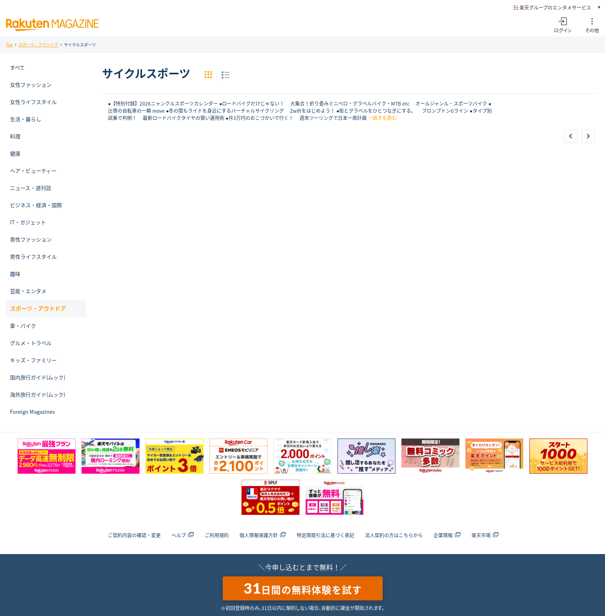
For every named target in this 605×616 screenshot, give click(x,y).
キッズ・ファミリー (33, 360)
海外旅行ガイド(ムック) (37, 394)
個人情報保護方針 (263, 535)
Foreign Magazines (32, 411)
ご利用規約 (217, 535)
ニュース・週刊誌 (30, 187)
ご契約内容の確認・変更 (134, 535)
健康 (15, 153)
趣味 (15, 273)
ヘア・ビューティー (33, 170)
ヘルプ (183, 535)
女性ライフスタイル (33, 102)
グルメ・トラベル (31, 343)
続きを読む (385, 118)
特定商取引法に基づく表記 (325, 535)
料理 (15, 136)
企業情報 (447, 535)
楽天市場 (485, 535)
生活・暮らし (25, 119)
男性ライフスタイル (33, 256)
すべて (17, 67)
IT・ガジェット (28, 222)
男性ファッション (31, 239)
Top (9, 45)
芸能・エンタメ (28, 291)
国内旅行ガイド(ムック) (37, 377)
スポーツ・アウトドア (38, 45)
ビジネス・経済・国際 (36, 205)
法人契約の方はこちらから (394, 535)
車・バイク (23, 325)
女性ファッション (31, 84)
